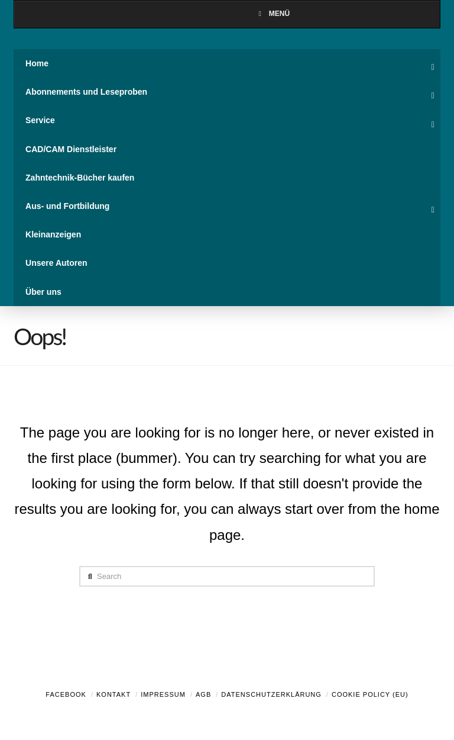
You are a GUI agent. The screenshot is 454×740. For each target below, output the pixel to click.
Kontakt (113, 694)
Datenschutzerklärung (271, 694)
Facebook (66, 694)
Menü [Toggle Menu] (272, 13)
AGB (203, 694)
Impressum (163, 694)
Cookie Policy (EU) (370, 694)
